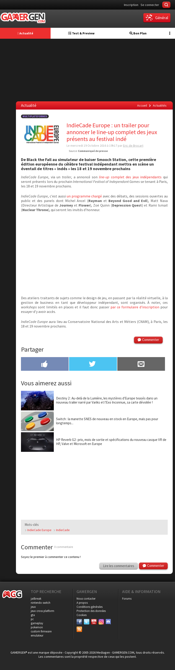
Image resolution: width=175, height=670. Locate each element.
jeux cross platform (42, 611)
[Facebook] (79, 621)
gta (33, 615)
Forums (126, 599)
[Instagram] (101, 621)
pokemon (37, 627)
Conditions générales (90, 607)
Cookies (82, 615)
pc (32, 619)
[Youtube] (94, 621)
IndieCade (63, 530)
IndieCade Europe (39, 530)
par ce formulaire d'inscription (135, 307)
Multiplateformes (35, 116)
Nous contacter (86, 599)
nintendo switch (40, 603)
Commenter (150, 340)
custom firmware (41, 631)
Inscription (131, 5)
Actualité (25, 33)
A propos (82, 603)
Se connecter (150, 5)
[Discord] (108, 621)
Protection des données (91, 611)
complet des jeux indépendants (130, 177)
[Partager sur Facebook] (45, 364)
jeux (33, 607)
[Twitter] (86, 621)
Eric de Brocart (133, 145)
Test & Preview (81, 33)
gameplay (37, 623)
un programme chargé (84, 196)
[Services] (79, 629)
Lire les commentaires (118, 566)
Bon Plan (138, 33)
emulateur (37, 635)
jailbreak (36, 599)
